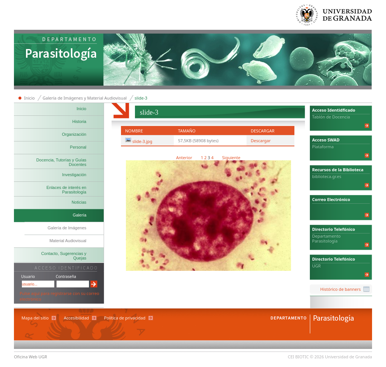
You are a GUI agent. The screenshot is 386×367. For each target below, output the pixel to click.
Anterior (184, 157)
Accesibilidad (76, 318)
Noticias (79, 202)
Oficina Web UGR (30, 356)
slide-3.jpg (142, 141)
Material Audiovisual (67, 240)
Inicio (29, 98)
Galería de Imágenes (66, 228)
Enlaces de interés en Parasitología (66, 189)
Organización (74, 134)
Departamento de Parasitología (59, 60)
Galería (79, 215)
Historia (79, 121)
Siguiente (231, 157)
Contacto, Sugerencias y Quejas (63, 255)
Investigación (74, 174)
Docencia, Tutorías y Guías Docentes (61, 162)
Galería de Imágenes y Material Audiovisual (85, 98)
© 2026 (317, 356)
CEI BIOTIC (298, 356)
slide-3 (141, 98)
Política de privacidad (125, 318)
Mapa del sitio (35, 318)
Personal (78, 147)
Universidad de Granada (334, 17)
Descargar (261, 140)
